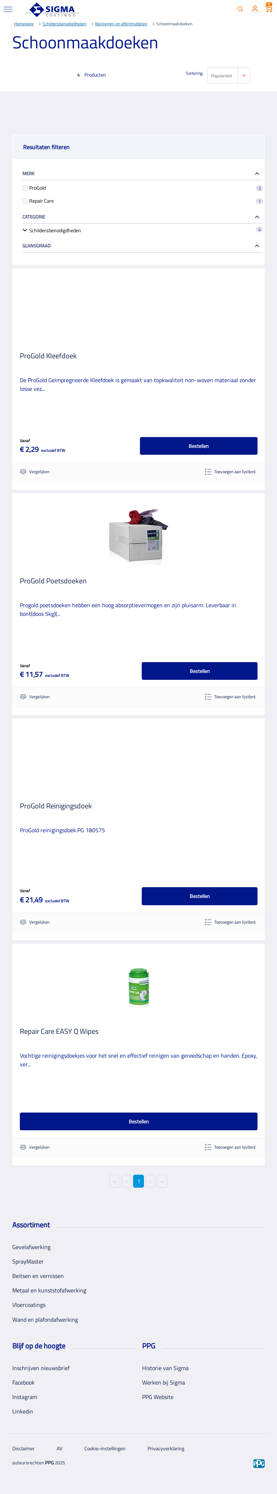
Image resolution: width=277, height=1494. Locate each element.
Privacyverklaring (166, 1448)
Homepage (24, 23)
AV (59, 1448)
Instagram (24, 1396)
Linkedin (22, 1411)
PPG (49, 1462)
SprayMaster (28, 1261)
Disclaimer (23, 1448)
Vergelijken (34, 472)
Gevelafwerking (31, 1247)
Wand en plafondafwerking (45, 1319)
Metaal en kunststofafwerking (49, 1290)
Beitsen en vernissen (38, 1275)
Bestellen (199, 446)
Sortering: (194, 73)
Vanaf (25, 441)
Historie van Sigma (165, 1368)
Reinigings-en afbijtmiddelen (121, 23)
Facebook (23, 1382)
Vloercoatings (28, 1304)
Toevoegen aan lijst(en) (230, 472)
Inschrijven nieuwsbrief (41, 1368)
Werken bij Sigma (163, 1382)
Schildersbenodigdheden (64, 23)
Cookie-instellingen (105, 1448)
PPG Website (157, 1396)
